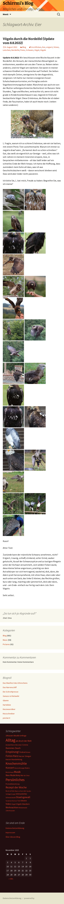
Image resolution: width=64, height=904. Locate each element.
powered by (29, 898)
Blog (24, 47)
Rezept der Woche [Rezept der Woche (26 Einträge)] (16, 787)
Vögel (36, 50)
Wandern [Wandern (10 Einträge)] (26, 804)
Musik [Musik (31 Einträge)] (17, 772)
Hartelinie (7, 705)
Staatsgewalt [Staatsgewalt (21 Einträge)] (23, 797)
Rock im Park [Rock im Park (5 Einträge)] (10, 791)
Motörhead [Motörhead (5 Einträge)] (10, 772)
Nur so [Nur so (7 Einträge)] (23, 775)
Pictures (6, 644)
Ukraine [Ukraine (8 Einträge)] (24, 800)
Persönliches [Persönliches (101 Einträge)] (15, 779)
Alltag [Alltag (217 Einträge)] (10, 740)
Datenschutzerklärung (15, 828)
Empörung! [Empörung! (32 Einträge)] (12, 751)
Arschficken (36, 47)
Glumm (6, 700)
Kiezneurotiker (9, 709)
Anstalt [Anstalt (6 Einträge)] (8, 745)
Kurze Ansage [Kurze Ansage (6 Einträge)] (20, 768)
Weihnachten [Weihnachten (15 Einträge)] (12, 807)
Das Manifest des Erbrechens (15, 683)
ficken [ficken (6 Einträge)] (28, 752)
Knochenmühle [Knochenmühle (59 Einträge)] (16, 763)
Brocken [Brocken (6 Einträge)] (19, 745)
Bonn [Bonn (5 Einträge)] (13, 745)
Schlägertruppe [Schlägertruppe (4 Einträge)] (10, 794)
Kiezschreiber (9, 713)
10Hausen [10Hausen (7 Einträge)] (9, 735)
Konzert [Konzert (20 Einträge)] (10, 767)
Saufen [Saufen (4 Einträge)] (29, 791)
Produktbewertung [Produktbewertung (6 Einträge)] (12, 784)
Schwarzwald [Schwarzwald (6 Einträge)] (11, 797)
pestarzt (6, 718)
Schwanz (29, 50)
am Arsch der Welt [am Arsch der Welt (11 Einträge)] (24, 741)
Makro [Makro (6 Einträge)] (27, 768)
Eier (43, 47)
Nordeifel (15, 50)
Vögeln (43, 50)
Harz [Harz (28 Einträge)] (15, 756)
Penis (22, 50)
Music (5, 640)
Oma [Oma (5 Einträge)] (27, 775)
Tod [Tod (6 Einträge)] (18, 801)
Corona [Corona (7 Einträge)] (25, 745)
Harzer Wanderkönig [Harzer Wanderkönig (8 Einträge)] (14, 759)
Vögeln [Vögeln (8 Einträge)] (19, 804)
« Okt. (11, 878)
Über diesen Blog (13, 837)
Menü (5, 14)
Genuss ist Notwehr (11, 696)
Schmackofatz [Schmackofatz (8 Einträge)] (21, 794)
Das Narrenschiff (9, 687)
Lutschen (6, 50)
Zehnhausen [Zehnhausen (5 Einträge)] (10, 811)
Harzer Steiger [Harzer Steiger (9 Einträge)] (25, 756)
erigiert (49, 47)
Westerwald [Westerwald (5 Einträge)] (23, 808)
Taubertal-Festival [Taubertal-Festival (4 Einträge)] (11, 801)
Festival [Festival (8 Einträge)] (23, 752)
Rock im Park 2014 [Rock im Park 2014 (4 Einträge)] (20, 791)
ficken (56, 47)
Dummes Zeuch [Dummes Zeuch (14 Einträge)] (13, 748)
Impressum (10, 832)
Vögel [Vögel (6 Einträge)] (13, 804)
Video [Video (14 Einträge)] (8, 803)
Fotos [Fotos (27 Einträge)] (9, 756)
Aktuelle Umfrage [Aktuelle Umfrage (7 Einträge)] (19, 735)
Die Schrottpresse (10, 691)
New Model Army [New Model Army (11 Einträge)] (13, 775)
